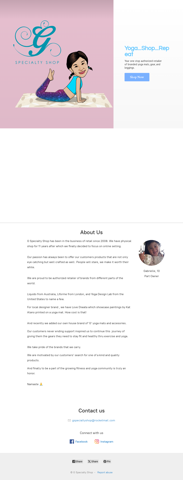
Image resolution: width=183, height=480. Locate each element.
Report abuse (105, 472)
